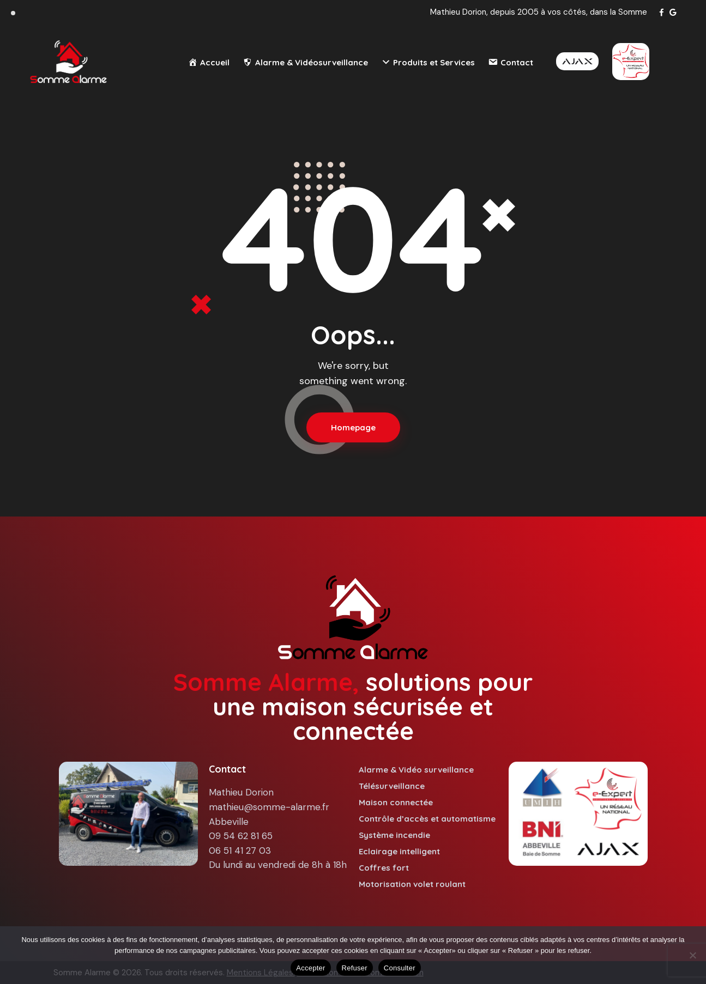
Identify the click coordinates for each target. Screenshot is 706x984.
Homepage (353, 427)
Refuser (354, 968)
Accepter (310, 968)
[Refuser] (692, 955)
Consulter (399, 968)
